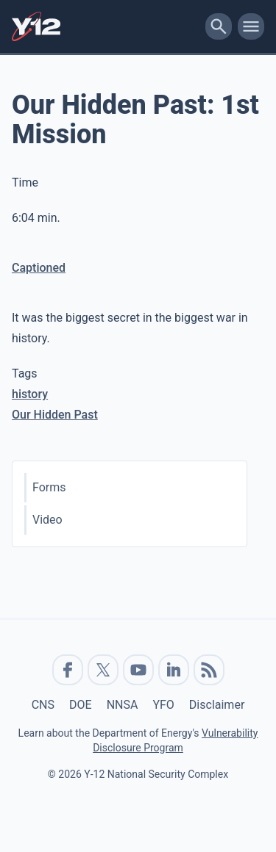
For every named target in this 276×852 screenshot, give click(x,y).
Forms (49, 487)
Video (47, 520)
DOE (80, 705)
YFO (163, 705)
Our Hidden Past (55, 415)
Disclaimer (216, 705)
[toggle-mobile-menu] (251, 26)
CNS (43, 705)
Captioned (39, 268)
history (30, 394)
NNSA (122, 705)
